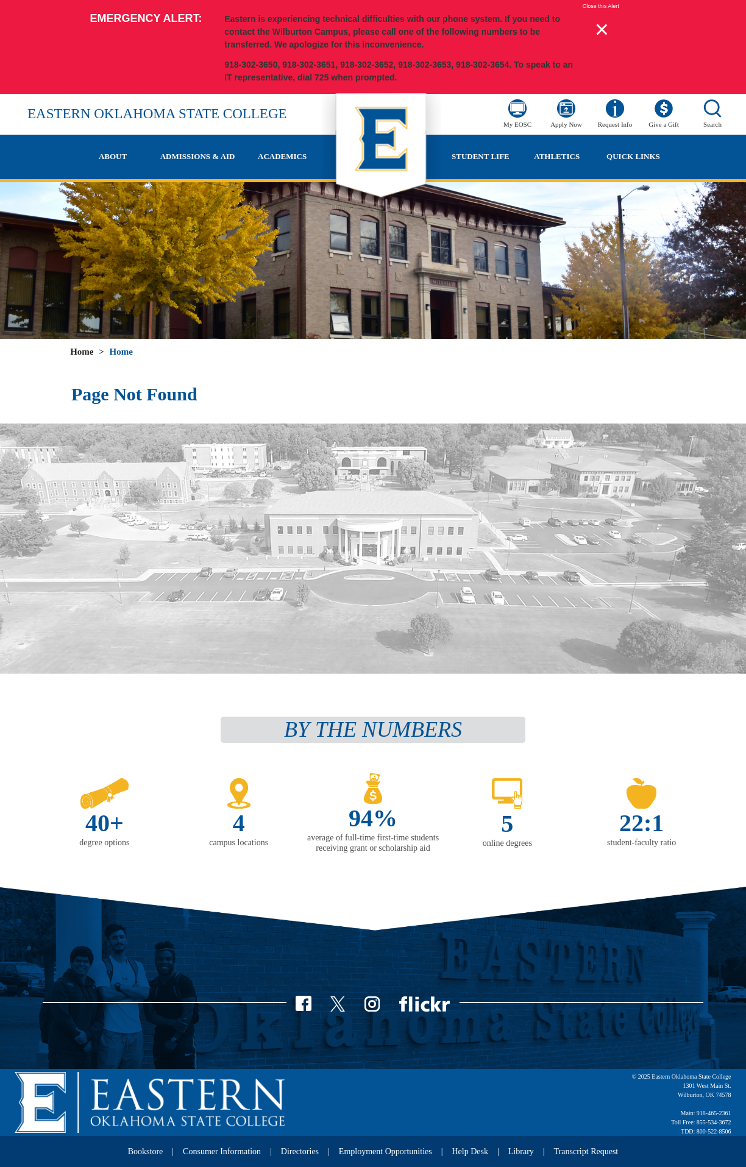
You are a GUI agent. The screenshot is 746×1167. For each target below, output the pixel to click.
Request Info (615, 124)
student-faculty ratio (641, 842)
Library (521, 1151)
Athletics (557, 156)
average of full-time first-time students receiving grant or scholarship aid (373, 843)
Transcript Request (586, 1151)
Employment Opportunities (385, 1151)
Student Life (481, 156)
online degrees (507, 843)
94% (373, 818)
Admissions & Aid (197, 156)
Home (81, 351)
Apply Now (566, 124)
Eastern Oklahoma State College (157, 113)
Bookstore (145, 1151)
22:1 (641, 823)
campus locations (238, 842)
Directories (300, 1151)
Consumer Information (222, 1151)
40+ (104, 823)
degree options (104, 842)
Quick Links (633, 156)
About (113, 156)
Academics (282, 156)
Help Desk (470, 1151)
